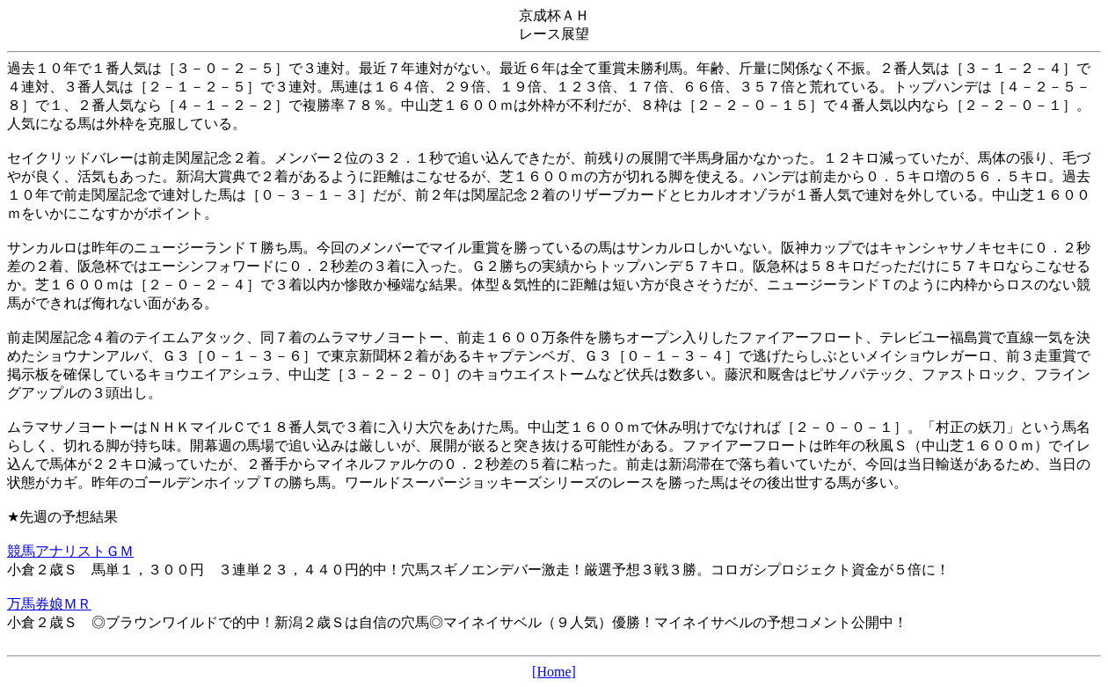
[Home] (554, 671)
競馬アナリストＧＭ (70, 551)
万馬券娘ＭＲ (49, 603)
